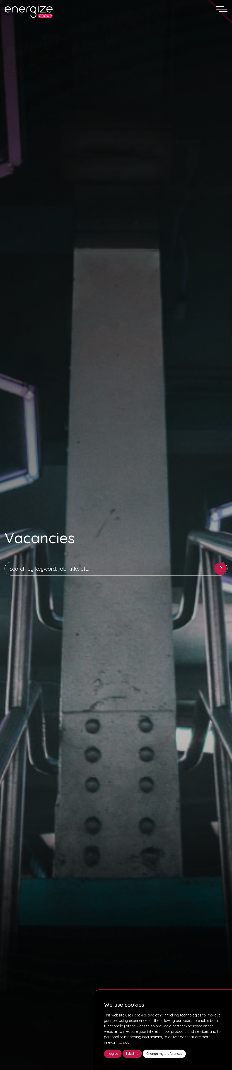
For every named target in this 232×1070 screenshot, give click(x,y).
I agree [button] (113, 1054)
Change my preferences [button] (164, 1054)
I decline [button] (132, 1054)
